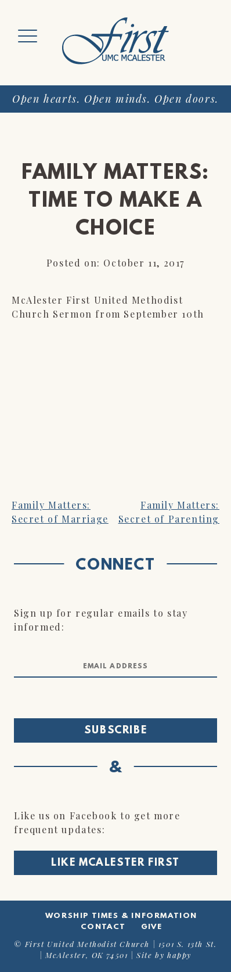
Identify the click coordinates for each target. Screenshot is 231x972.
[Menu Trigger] (28, 36)
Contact (103, 927)
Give (151, 927)
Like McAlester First (115, 863)
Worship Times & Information (121, 916)
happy (179, 955)
